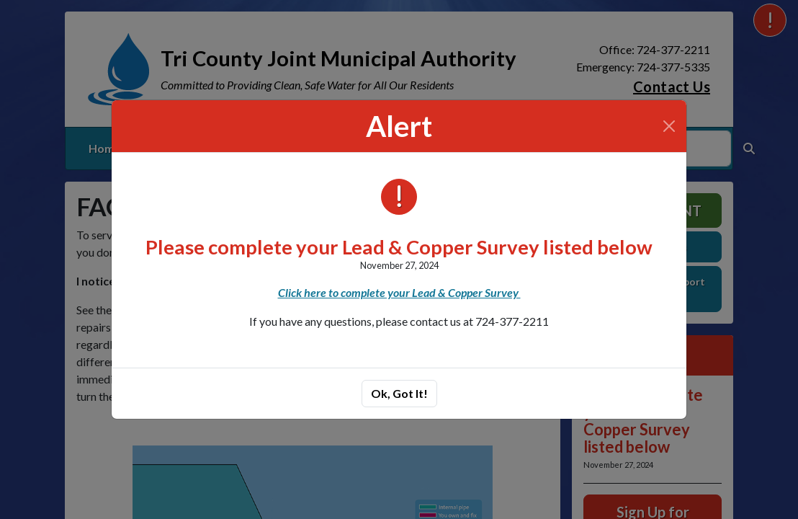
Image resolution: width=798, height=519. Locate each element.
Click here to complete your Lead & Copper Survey (399, 292)
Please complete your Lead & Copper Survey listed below (399, 247)
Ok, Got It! (399, 393)
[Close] (669, 126)
